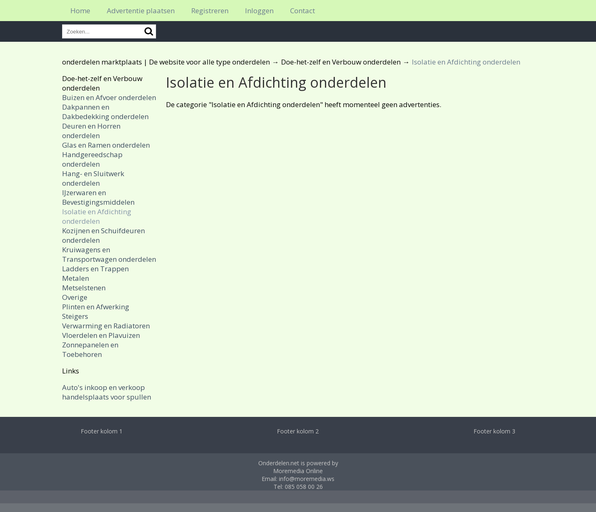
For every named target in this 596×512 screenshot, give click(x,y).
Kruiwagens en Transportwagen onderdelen (109, 254)
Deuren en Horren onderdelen (91, 130)
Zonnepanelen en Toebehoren (90, 349)
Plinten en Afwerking (95, 306)
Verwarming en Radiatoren (106, 325)
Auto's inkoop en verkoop (103, 387)
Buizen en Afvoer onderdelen (109, 97)
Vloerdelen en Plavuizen (101, 335)
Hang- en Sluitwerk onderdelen (93, 178)
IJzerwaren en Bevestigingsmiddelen (98, 197)
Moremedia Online (298, 471)
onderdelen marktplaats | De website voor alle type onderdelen (166, 62)
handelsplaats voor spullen (106, 397)
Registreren (209, 10)
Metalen (75, 278)
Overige (74, 297)
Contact (302, 10)
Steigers (75, 316)
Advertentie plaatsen (141, 10)
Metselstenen (84, 287)
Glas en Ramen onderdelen (106, 145)
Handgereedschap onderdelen (92, 159)
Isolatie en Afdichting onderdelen (96, 216)
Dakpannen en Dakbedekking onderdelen (105, 111)
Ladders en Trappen (95, 268)
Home (80, 10)
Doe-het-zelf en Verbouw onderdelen (341, 62)
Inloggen (259, 10)
